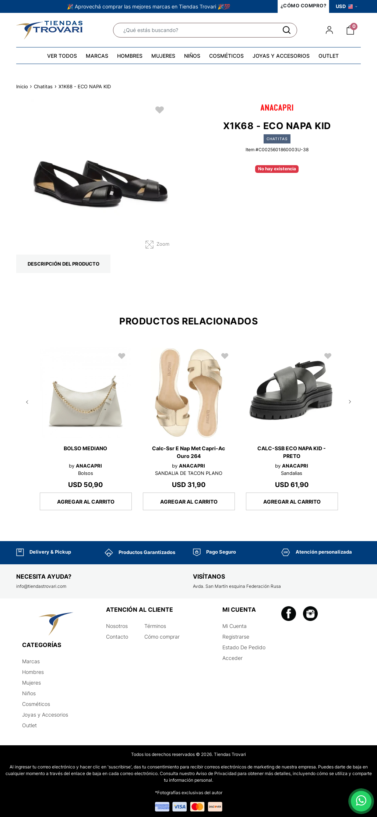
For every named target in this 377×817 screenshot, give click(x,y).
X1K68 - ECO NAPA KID (85, 86)
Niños (29, 693)
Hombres (33, 672)
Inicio (22, 86)
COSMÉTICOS (226, 56)
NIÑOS (192, 56)
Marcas (31, 661)
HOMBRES (129, 56)
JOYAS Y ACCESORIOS (281, 56)
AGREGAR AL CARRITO (85, 501)
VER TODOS (62, 56)
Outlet (29, 725)
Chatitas (43, 86)
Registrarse (235, 636)
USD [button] (346, 6)
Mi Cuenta (234, 626)
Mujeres (31, 682)
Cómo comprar (162, 636)
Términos (155, 626)
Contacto (117, 636)
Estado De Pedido (243, 647)
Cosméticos (36, 704)
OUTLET (328, 56)
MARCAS (97, 56)
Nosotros (117, 626)
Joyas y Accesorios (45, 714)
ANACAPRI (89, 466)
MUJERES (163, 56)
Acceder (232, 658)
